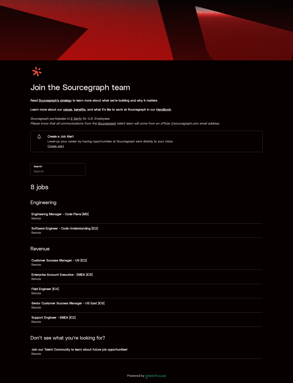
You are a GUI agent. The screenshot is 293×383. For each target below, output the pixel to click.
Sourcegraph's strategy (55, 100)
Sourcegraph (107, 123)
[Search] (57, 172)
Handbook (163, 109)
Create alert (56, 146)
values (67, 109)
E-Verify (76, 118)
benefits (79, 109)
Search (38, 166)
